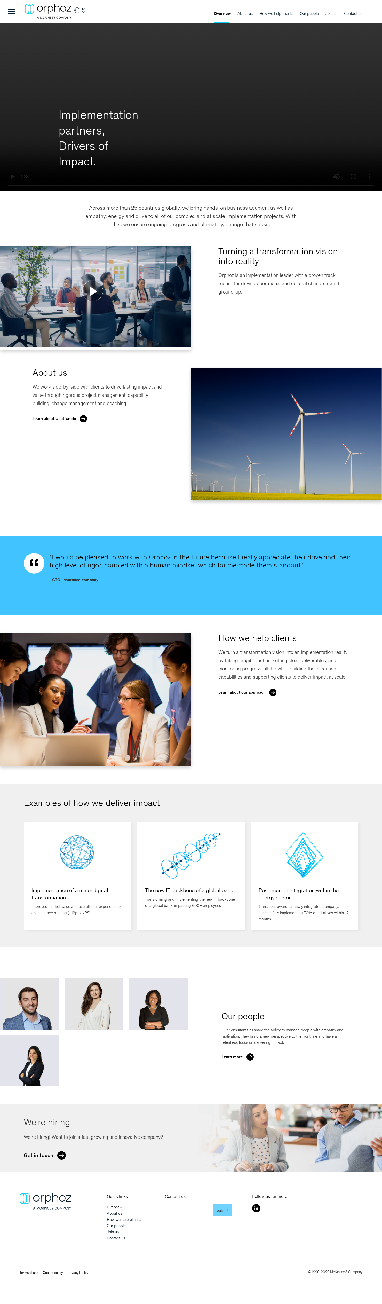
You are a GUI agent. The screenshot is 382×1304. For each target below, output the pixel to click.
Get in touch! (46, 1154)
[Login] (79, 12)
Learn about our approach (248, 691)
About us (245, 13)
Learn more (239, 1056)
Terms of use (29, 1273)
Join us (331, 13)
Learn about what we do (61, 418)
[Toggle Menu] (11, 11)
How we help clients (276, 13)
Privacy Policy (77, 1273)
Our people (309, 13)
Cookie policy (53, 1273)
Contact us (353, 13)
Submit (222, 1210)
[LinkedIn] (256, 1208)
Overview (222, 13)
